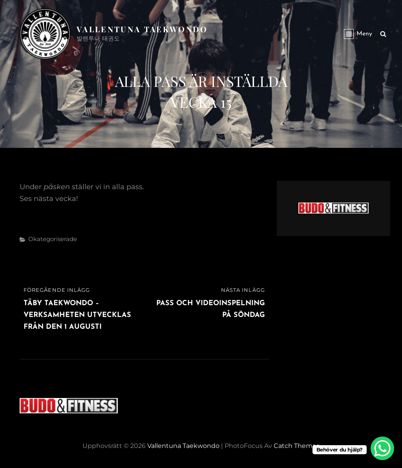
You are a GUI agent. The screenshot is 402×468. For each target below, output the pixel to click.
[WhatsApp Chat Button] (382, 448)
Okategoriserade (52, 239)
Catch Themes (297, 446)
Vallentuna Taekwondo (142, 29)
